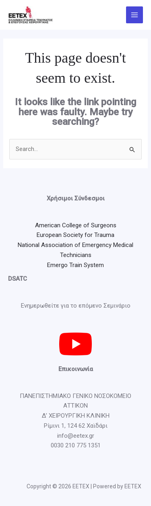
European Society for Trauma (75, 235)
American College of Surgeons (75, 225)
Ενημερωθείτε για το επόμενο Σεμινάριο (75, 305)
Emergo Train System (75, 265)
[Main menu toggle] (134, 15)
